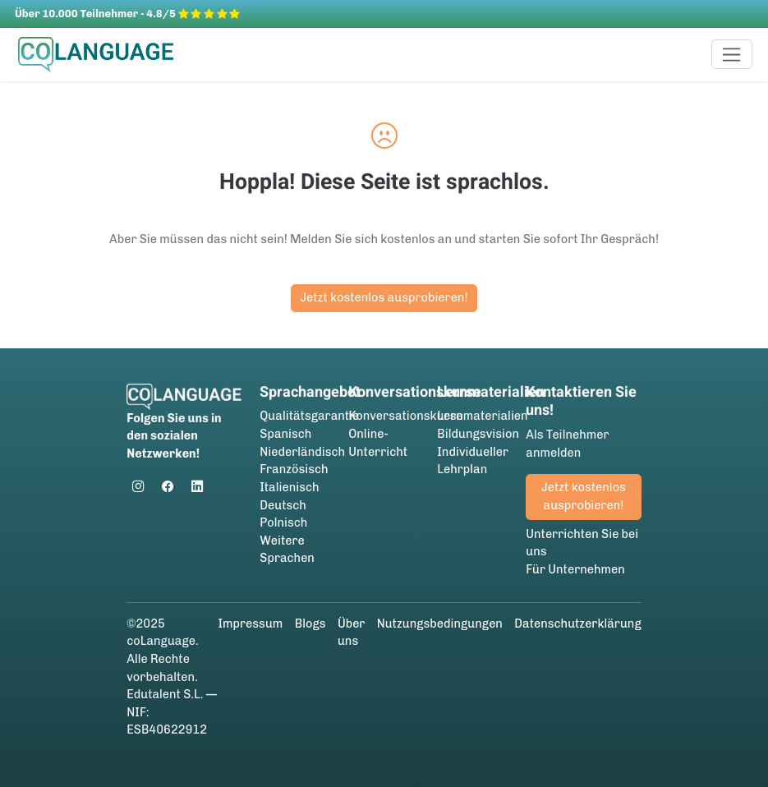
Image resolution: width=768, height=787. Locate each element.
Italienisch (289, 487)
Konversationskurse (405, 415)
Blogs (310, 623)
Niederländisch (302, 451)
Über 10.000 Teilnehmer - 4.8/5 (127, 13)
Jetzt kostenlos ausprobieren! (383, 297)
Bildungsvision (478, 433)
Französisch (294, 469)
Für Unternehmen (575, 569)
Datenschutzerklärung (577, 623)
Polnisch (283, 522)
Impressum (250, 623)
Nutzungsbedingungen (440, 623)
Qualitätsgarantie (309, 415)
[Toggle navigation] (732, 54)
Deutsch (283, 505)
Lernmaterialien (482, 415)
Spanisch (285, 433)
